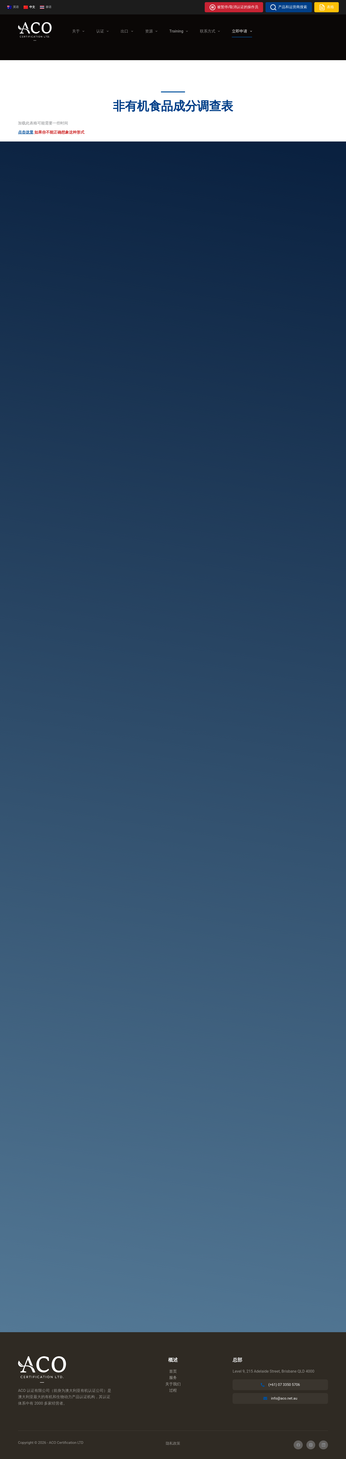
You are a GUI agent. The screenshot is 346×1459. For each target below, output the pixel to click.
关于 (79, 31)
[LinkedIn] (323, 1445)
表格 (326, 7)
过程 (173, 1390)
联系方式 (211, 31)
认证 (103, 31)
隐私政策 (173, 1443)
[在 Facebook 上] (298, 1445)
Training (179, 31)
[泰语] (45, 7)
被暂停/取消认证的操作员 (234, 7)
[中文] (29, 7)
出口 (128, 31)
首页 (173, 1371)
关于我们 (173, 1384)
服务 (173, 1377)
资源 (152, 31)
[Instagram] (310, 1445)
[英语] (13, 7)
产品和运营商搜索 (288, 7)
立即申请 (243, 31)
